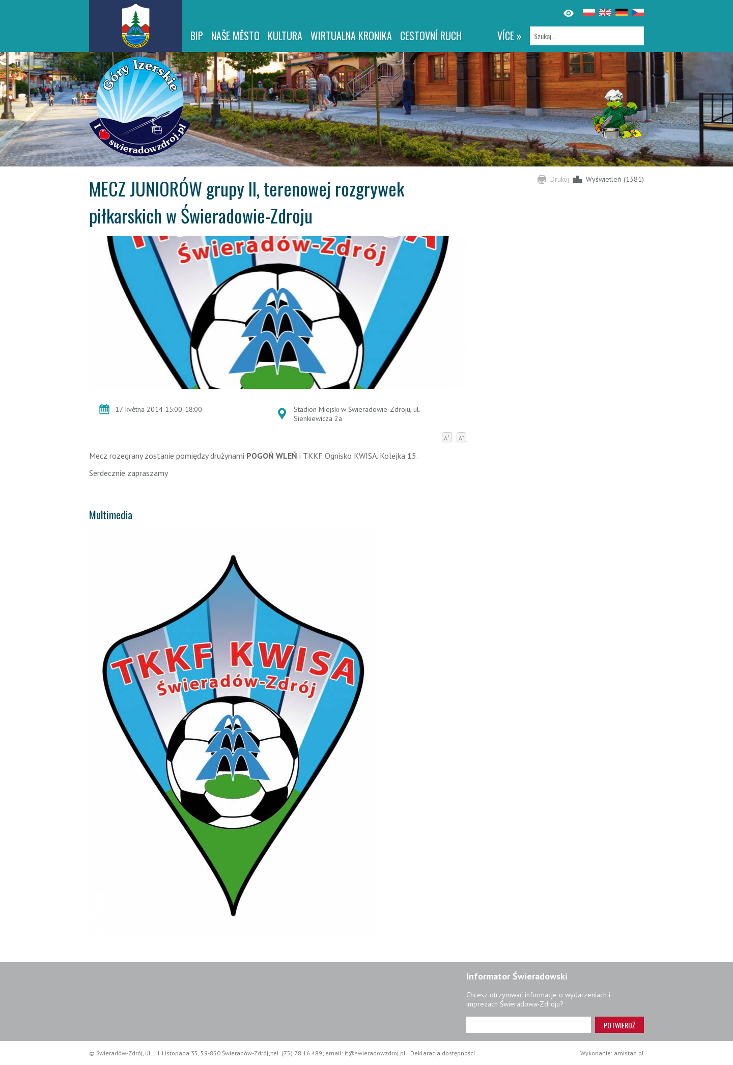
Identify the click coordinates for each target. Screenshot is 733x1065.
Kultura (285, 35)
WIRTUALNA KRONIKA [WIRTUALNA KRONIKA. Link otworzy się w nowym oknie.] (351, 35)
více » (509, 35)
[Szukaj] (587, 35)
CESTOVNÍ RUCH (431, 35)
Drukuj (559, 179)
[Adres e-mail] (528, 1024)
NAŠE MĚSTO (235, 35)
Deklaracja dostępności (442, 1053)
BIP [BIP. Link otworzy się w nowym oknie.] (196, 35)
